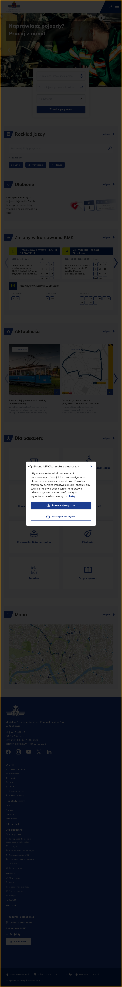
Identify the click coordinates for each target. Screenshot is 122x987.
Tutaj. (72, 496)
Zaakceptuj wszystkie (61, 505)
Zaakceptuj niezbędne (61, 516)
